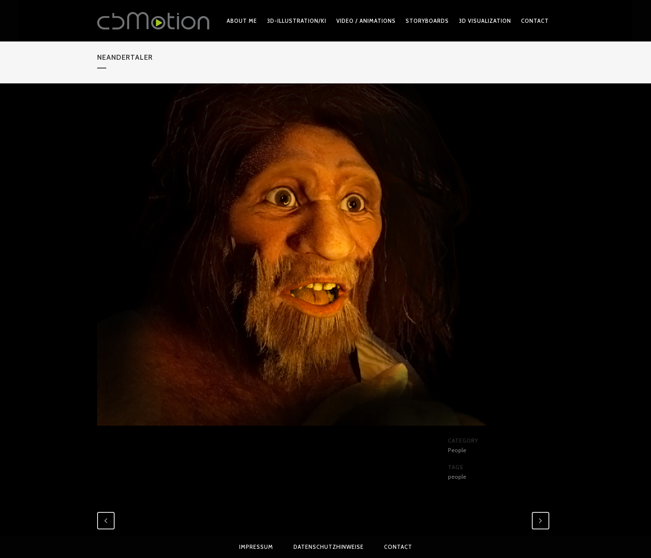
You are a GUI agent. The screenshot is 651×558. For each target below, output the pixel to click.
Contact (398, 546)
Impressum (256, 546)
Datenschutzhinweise (329, 546)
